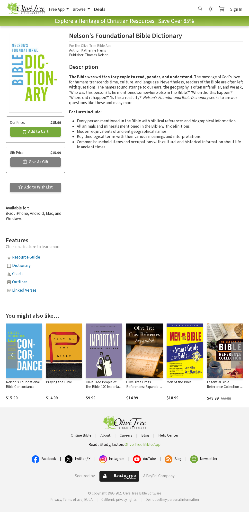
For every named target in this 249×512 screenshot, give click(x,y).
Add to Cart (35, 132)
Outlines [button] (19, 282)
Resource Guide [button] (26, 257)
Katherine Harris (93, 50)
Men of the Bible (179, 382)
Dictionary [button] (21, 266)
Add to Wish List (35, 187)
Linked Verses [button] (24, 290)
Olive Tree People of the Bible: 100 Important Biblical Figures (104, 387)
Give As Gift (35, 162)
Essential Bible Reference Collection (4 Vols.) (224, 387)
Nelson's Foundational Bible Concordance (23, 384)
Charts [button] (17, 274)
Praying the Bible (59, 382)
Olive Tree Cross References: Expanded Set (143, 387)
